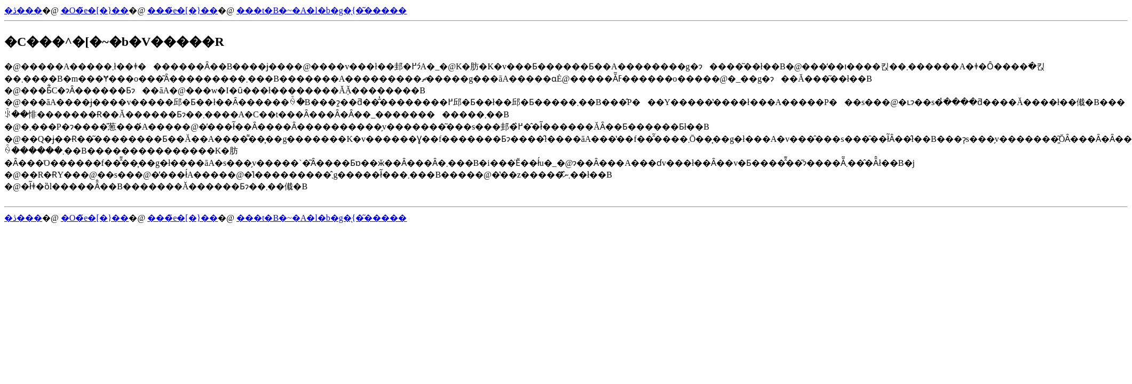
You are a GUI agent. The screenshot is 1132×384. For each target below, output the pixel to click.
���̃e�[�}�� (182, 10)
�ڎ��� (23, 10)
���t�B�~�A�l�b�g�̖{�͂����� (321, 10)
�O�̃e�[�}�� (95, 10)
